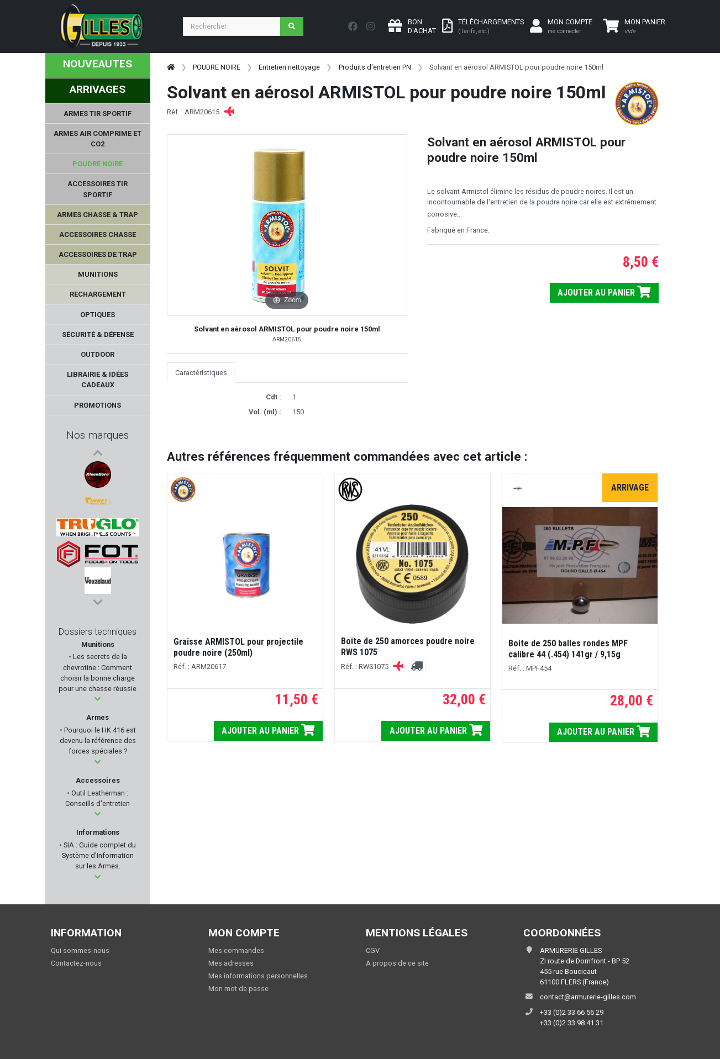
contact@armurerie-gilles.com (588, 997)
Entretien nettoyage (289, 67)
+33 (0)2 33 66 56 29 (571, 1012)
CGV (373, 950)
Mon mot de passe (238, 988)
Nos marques (97, 435)
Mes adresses (231, 963)
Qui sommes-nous (80, 950)
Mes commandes (236, 950)
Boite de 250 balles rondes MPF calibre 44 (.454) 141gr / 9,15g (568, 649)
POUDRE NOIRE (216, 67)
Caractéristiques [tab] (201, 372)
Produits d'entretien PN (375, 67)
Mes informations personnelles (258, 976)
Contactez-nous (76, 963)
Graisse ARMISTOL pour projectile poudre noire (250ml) (238, 647)
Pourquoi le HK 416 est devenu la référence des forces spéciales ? (98, 740)
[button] (97, 699)
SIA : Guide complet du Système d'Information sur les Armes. (99, 855)
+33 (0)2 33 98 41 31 (571, 1023)
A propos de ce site (397, 963)
